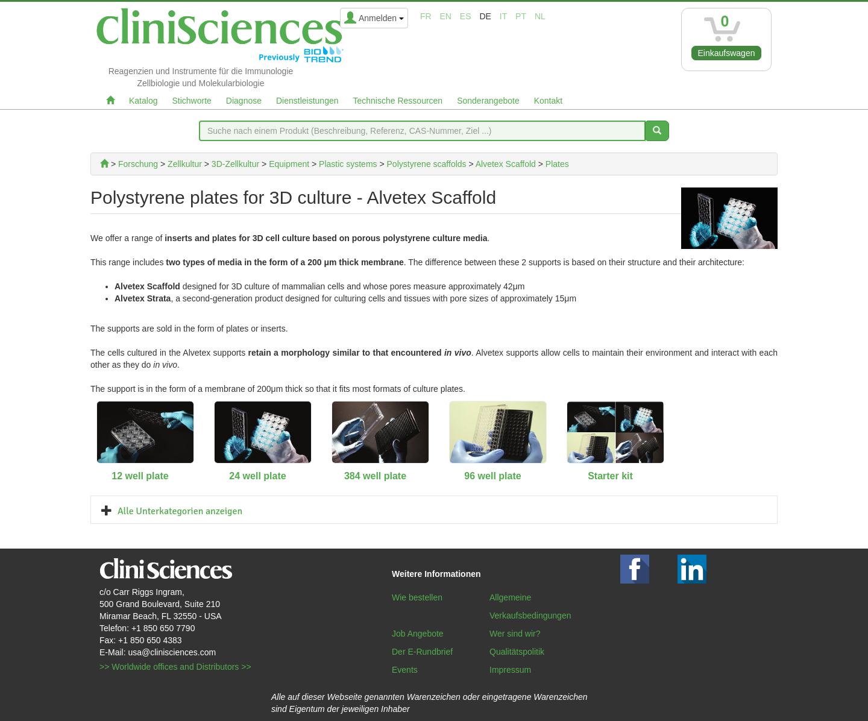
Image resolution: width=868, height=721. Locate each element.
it (503, 16)
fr (426, 16)
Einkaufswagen (726, 53)
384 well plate (375, 476)
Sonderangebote (488, 100)
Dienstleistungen (307, 100)
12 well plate (140, 476)
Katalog (143, 100)
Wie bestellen (417, 597)
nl (540, 16)
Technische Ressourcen (398, 100)
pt (520, 16)
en (445, 16)
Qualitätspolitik (516, 651)
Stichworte (191, 100)
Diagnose (244, 100)
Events (405, 670)
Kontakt (548, 100)
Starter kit (610, 476)
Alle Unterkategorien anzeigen (180, 511)
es (465, 16)
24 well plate (257, 476)
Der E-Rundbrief (422, 651)
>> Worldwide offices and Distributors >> (175, 667)
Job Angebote (418, 633)
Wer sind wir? (515, 633)
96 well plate (492, 476)
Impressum (510, 670)
